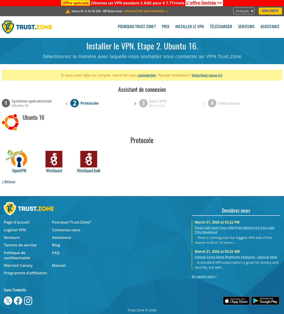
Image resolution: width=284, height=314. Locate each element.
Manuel (59, 265)
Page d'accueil (16, 222)
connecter (147, 75)
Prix (165, 27)
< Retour (9, 181)
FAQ (56, 252)
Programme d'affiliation (25, 272)
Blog (56, 244)
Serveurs (246, 27)
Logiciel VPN (15, 229)
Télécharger (221, 27)
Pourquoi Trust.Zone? (137, 27)
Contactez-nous (66, 229)
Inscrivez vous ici (207, 75)
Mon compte (270, 11)
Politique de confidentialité (17, 255)
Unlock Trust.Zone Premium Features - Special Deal (236, 257)
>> (204, 3)
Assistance (270, 27)
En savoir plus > (204, 276)
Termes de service (20, 244)
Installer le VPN (189, 27)
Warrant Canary (18, 265)
